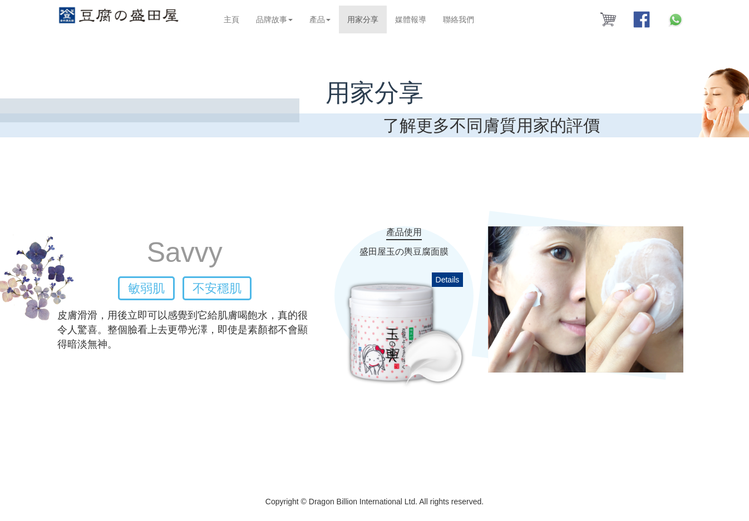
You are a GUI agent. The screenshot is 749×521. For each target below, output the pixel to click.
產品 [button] (321, 19)
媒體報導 (412, 19)
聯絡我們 (460, 19)
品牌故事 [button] (276, 19)
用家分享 (368, 18)
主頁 (233, 19)
